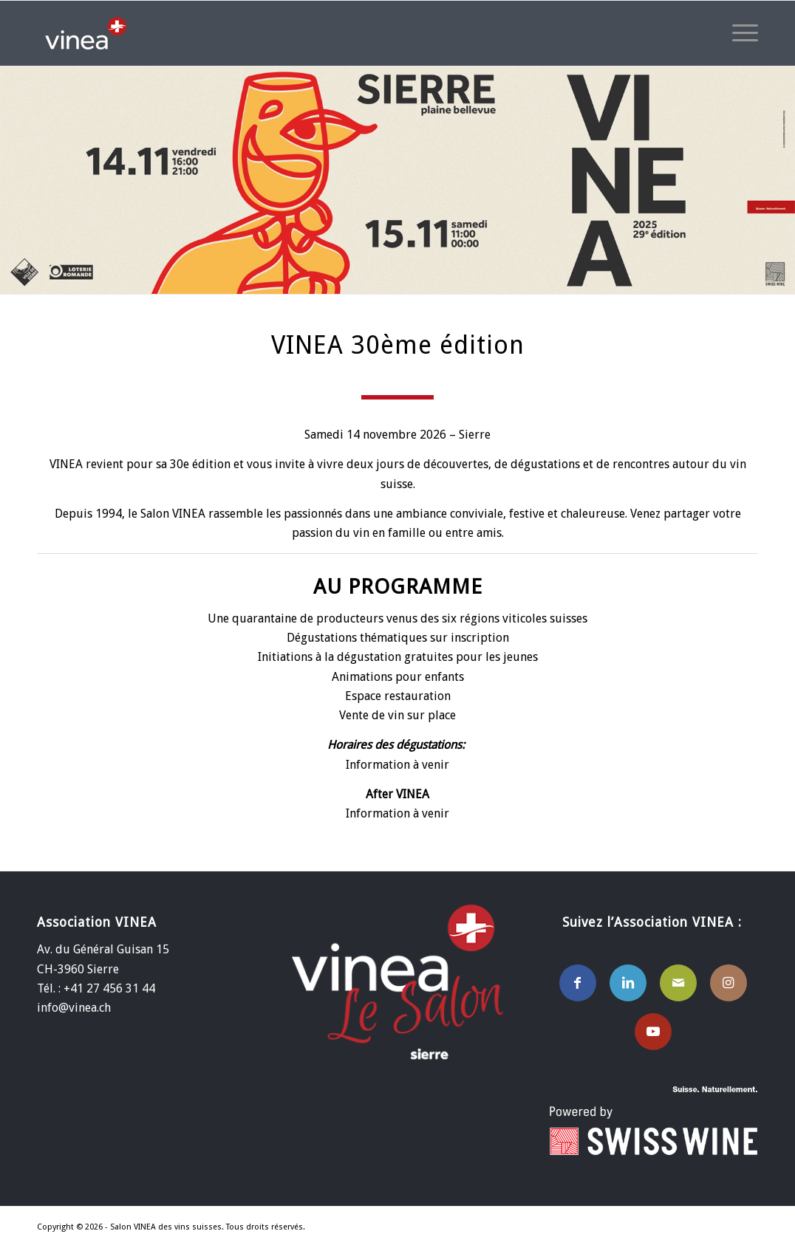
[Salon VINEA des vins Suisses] (85, 33)
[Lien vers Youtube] (653, 1031)
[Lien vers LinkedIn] (628, 982)
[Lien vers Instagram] (728, 982)
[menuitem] (740, 33)
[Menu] (740, 33)
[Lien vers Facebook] (577, 982)
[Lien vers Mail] (678, 982)
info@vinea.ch (74, 1008)
